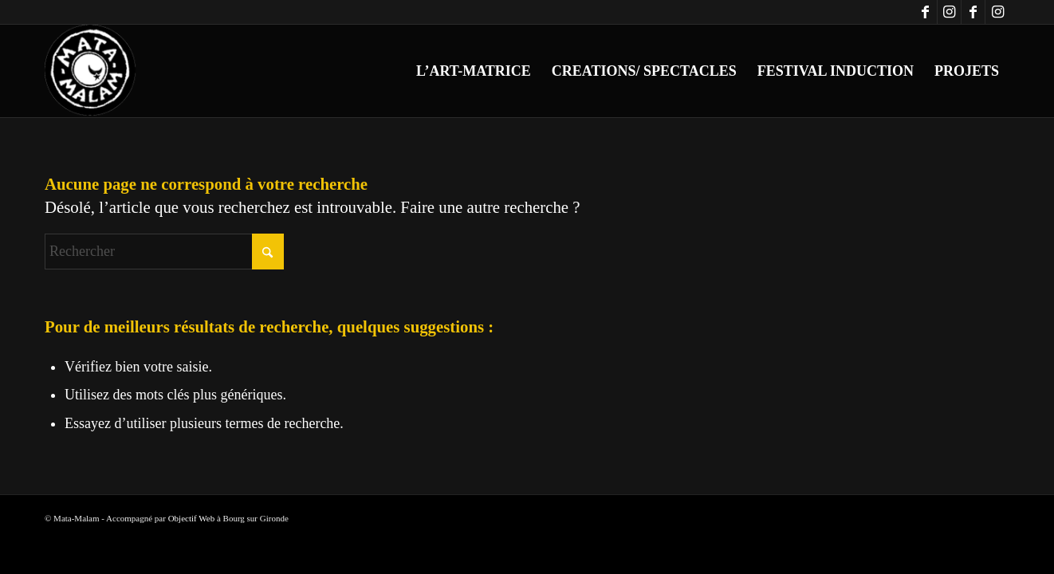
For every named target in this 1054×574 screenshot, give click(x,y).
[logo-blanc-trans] (91, 71)
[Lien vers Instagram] (949, 12)
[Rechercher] (164, 251)
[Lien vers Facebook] (925, 12)
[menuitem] (473, 71)
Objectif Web (191, 518)
